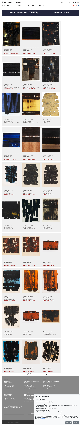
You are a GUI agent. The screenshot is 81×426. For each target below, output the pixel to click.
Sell (13, 5)
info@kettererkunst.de (8, 388)
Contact (34, 5)
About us (41, 5)
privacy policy (41, 418)
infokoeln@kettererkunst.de (9, 399)
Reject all (68, 422)
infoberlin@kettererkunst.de (49, 388)
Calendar (26, 5)
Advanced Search (75, 2)
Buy (8, 5)
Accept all (75, 422)
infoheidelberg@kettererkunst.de (30, 401)
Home (3, 5)
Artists (19, 5)
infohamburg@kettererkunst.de (30, 388)
